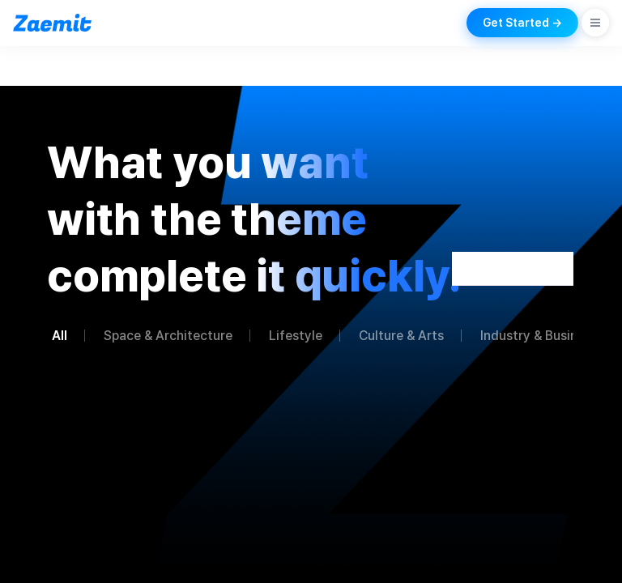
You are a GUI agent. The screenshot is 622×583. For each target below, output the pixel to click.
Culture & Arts (401, 335)
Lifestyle (295, 335)
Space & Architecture (168, 335)
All (59, 335)
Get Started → (522, 22)
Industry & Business (539, 335)
